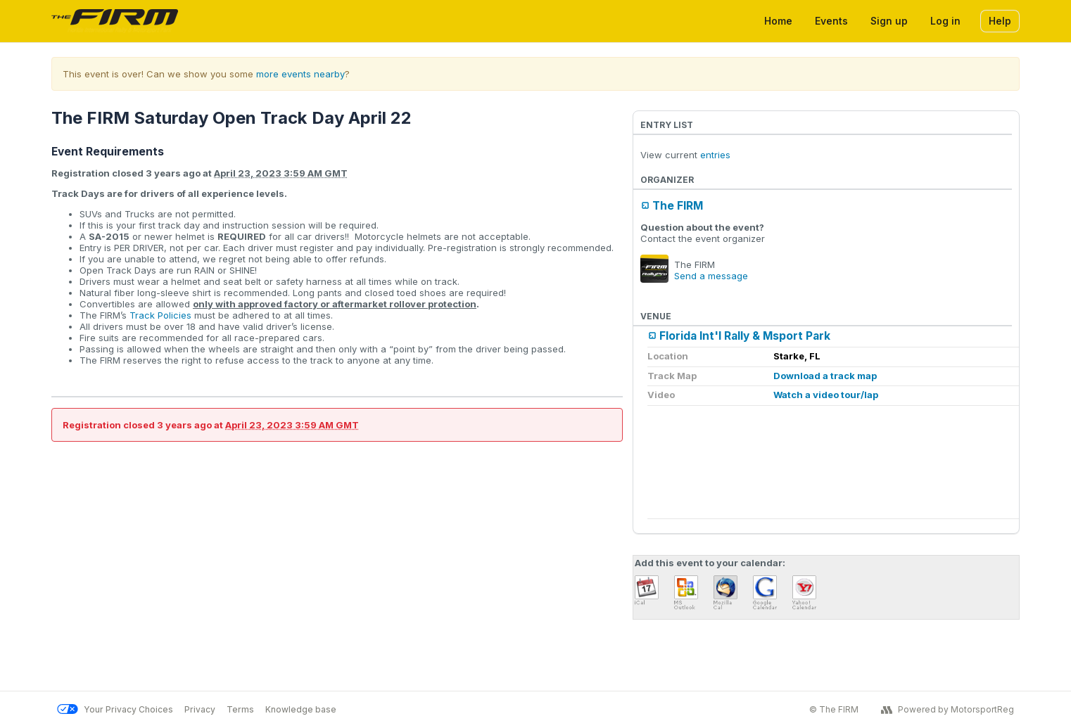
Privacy (199, 709)
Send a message (711, 275)
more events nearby (300, 73)
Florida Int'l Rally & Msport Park (744, 336)
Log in (945, 21)
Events (831, 21)
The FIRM (677, 205)
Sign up (889, 21)
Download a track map (825, 375)
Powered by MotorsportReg (947, 710)
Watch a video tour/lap (825, 394)
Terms (240, 709)
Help (1000, 21)
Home (778, 21)
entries (715, 154)
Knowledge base (300, 709)
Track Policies (160, 315)
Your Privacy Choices (115, 709)
